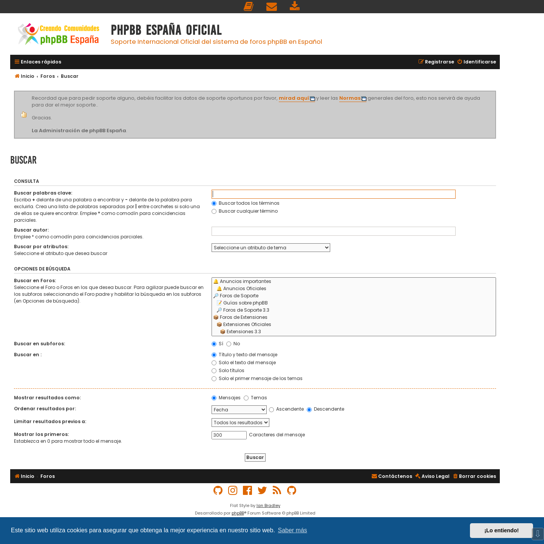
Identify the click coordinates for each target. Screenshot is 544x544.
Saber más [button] (292, 530)
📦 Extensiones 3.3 (353, 331)
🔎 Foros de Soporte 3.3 (353, 310)
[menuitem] (249, 6)
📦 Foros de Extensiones (353, 317)
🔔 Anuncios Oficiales (353, 288)
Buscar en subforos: (39, 343)
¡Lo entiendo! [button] (501, 530)
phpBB (238, 513)
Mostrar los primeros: (41, 434)
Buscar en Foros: (35, 280)
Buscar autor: (31, 230)
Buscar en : (28, 354)
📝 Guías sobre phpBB (353, 303)
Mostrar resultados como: (47, 397)
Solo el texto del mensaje (244, 362)
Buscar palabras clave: (43, 193)
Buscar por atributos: (41, 246)
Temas (255, 397)
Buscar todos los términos (246, 203)
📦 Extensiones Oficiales (353, 324)
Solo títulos (228, 370)
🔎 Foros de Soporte (353, 296)
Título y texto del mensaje (244, 354)
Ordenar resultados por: (45, 408)
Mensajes (226, 397)
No (233, 343)
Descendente (325, 409)
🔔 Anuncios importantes (353, 281)
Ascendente (286, 409)
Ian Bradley (268, 505)
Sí (217, 343)
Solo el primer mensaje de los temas (257, 378)
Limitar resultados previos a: (50, 421)
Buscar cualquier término (245, 211)
